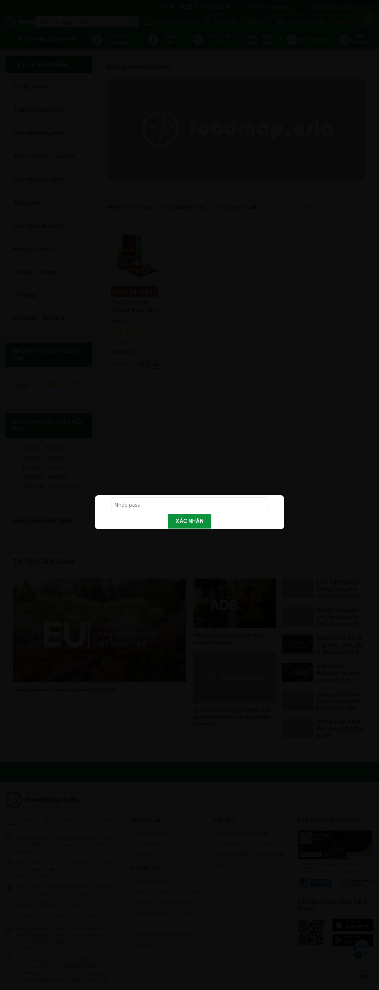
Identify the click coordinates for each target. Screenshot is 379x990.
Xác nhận (189, 521)
